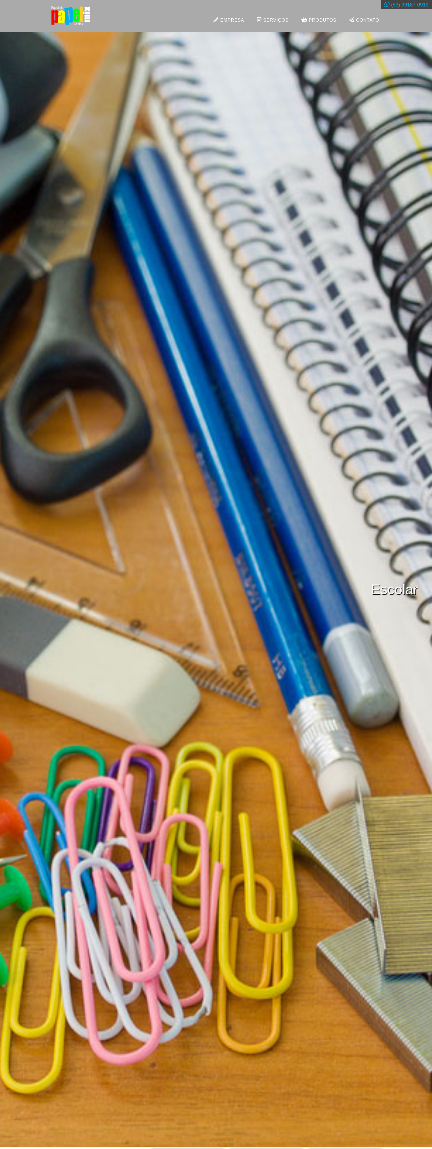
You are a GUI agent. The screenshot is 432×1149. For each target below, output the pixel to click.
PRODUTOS (319, 20)
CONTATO (364, 20)
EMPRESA (228, 20)
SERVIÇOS (273, 20)
